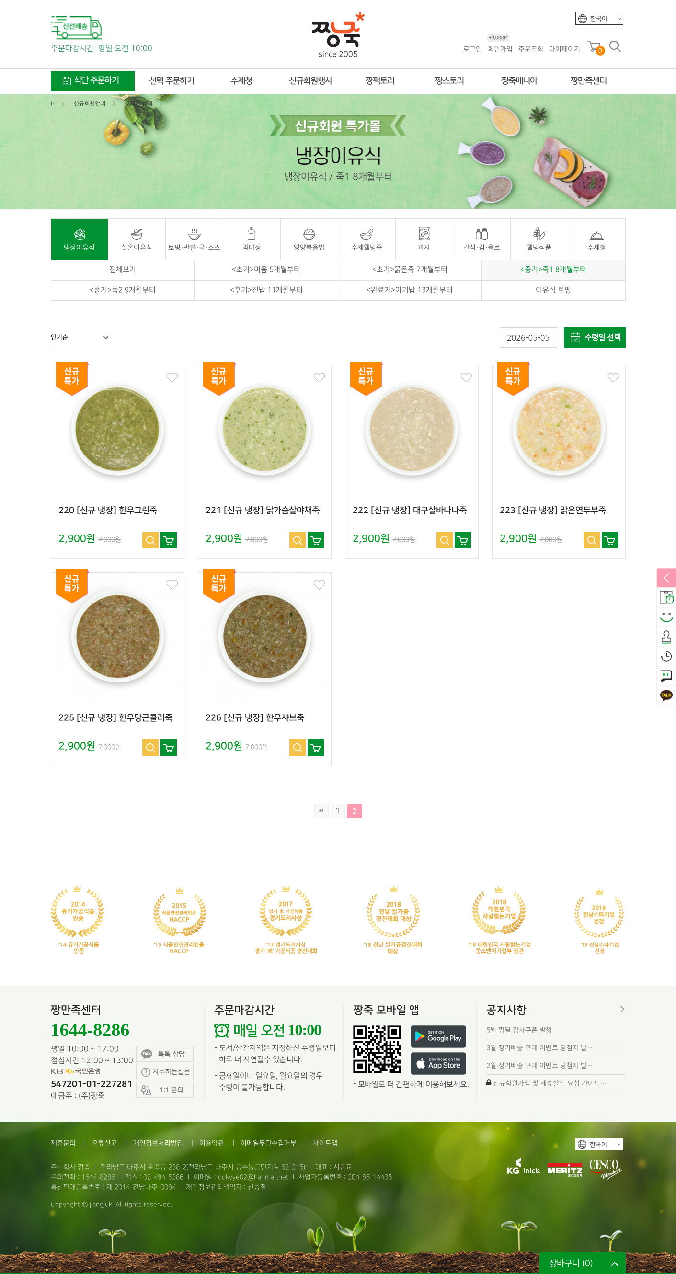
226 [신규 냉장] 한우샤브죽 (255, 718)
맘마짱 (251, 247)
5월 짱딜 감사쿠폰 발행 (519, 1030)
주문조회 (530, 49)
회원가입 (500, 49)
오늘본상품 (666, 657)
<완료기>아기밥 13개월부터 (410, 290)
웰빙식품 (539, 247)
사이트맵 (325, 1143)
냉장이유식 (79, 247)
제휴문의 (63, 1143)
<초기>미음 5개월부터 (266, 269)
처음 (321, 811)
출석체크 (666, 637)
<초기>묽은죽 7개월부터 (409, 269)
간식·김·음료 (481, 247)
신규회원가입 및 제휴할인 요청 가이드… (550, 1083)
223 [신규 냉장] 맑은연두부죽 (553, 510)
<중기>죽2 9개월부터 (123, 290)
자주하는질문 (165, 1072)
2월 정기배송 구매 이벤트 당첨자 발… (539, 1065)
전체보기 (122, 269)
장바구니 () (571, 1263)
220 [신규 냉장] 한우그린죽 (107, 510)
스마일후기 (666, 618)
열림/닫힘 (666, 579)
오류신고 (104, 1143)
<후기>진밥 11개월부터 (266, 290)
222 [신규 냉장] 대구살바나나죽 (410, 510)
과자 (424, 247)
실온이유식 (136, 247)
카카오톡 (666, 696)
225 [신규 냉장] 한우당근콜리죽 (115, 718)
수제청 (596, 247)
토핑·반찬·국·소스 (194, 247)
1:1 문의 (666, 677)
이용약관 (211, 1143)
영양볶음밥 (309, 247)
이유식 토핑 (553, 290)
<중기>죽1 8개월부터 (553, 269)
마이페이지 (564, 49)
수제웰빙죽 (366, 247)
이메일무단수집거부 (269, 1143)
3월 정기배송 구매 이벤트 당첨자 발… (539, 1047)
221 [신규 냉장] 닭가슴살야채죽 (263, 510)
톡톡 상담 (163, 1054)
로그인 (472, 49)
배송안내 (666, 598)
